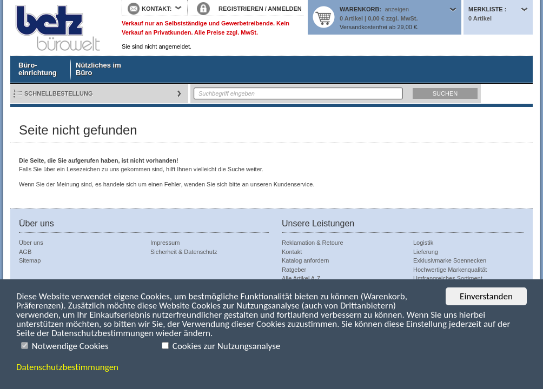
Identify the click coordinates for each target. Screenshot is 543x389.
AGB (25, 252)
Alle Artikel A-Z (301, 278)
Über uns (31, 242)
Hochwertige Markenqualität (450, 269)
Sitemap (30, 260)
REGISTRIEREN (240, 8)
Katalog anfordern (305, 260)
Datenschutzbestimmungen (67, 367)
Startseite (57, 28)
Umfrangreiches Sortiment (447, 278)
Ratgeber (294, 269)
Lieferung (425, 252)
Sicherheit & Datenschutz (183, 252)
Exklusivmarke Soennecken (449, 260)
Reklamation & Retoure (312, 242)
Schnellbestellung (58, 93)
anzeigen (397, 9)
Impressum (165, 242)
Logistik (423, 242)
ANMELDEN (284, 8)
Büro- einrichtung (37, 69)
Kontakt (292, 252)
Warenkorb (359, 9)
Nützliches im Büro (98, 69)
